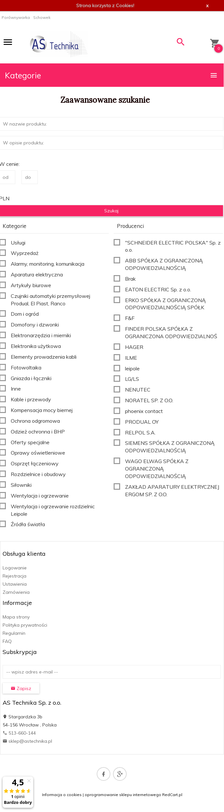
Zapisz (21, 688)
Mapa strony (16, 617)
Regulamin (14, 633)
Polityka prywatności (25, 625)
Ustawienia (15, 584)
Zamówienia (16, 592)
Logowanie (15, 568)
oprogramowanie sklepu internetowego (123, 794)
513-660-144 (19, 733)
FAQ (7, 641)
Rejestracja (14, 576)
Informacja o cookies (62, 794)
